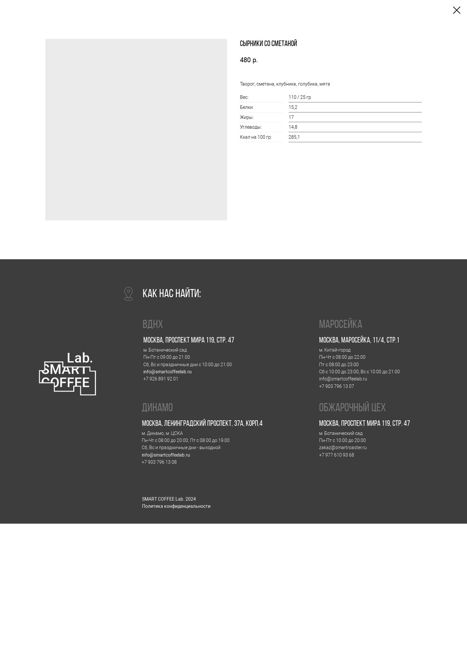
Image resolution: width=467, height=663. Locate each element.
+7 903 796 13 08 (159, 462)
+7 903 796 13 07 (336, 386)
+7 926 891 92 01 (160, 379)
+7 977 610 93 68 (336, 455)
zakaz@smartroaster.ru (343, 447)
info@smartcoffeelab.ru (167, 372)
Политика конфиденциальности (176, 506)
